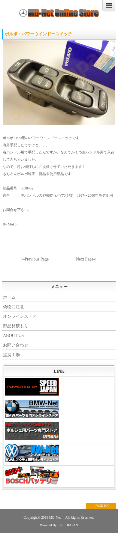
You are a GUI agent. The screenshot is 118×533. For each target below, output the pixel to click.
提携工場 (11, 355)
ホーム (9, 297)
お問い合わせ (15, 345)
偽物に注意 (13, 307)
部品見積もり (15, 326)
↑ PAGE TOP (101, 505)
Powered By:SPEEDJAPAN (59, 525)
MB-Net (55, 518)
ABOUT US (13, 335)
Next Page (84, 259)
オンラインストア (20, 316)
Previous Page (37, 259)
